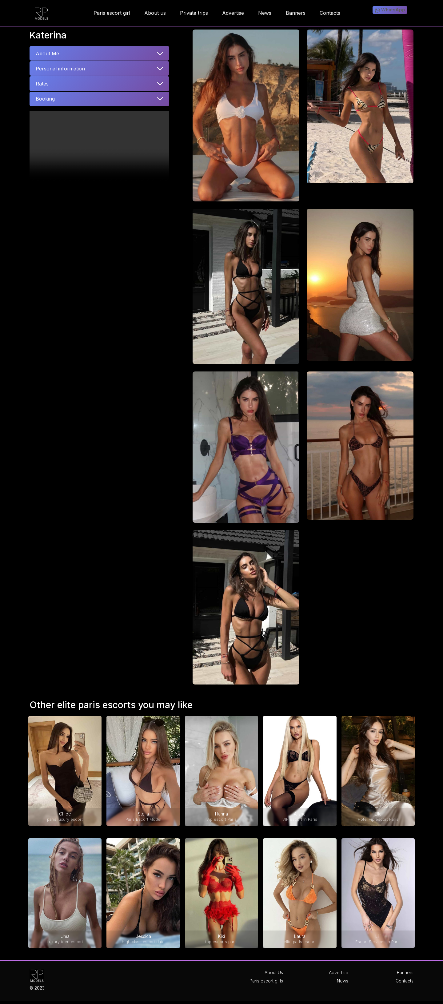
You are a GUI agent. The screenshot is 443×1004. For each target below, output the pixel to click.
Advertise (338, 972)
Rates (42, 84)
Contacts (404, 980)
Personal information (60, 68)
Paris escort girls (266, 980)
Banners (405, 972)
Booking (45, 99)
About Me (47, 53)
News (342, 980)
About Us (274, 972)
